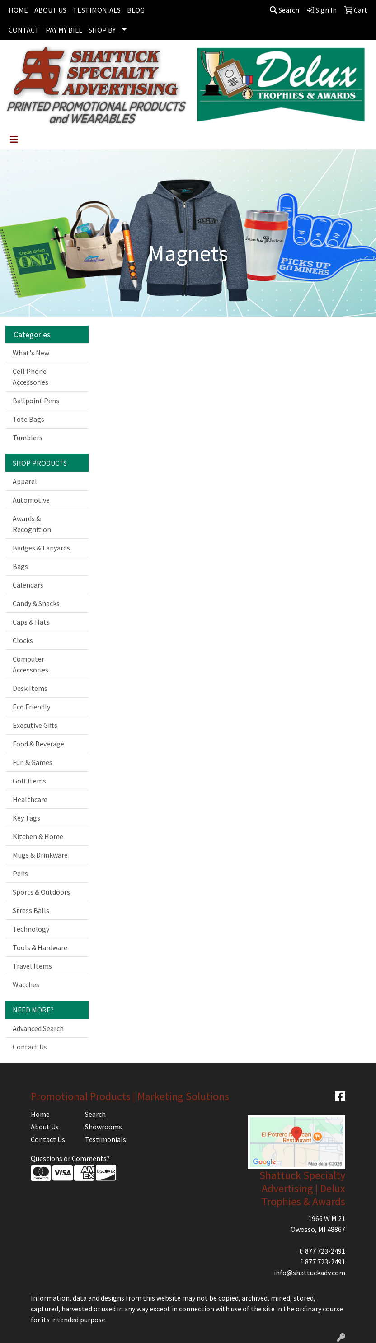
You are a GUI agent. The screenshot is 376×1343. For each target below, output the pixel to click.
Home (40, 1114)
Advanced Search (38, 1028)
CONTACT (24, 29)
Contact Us (30, 1046)
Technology (31, 928)
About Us (45, 1126)
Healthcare (30, 799)
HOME (18, 9)
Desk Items (30, 688)
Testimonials (105, 1139)
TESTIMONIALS (97, 9)
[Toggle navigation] (14, 139)
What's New (31, 352)
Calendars (28, 584)
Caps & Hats (31, 621)
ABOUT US (50, 9)
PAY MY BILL (64, 29)
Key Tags (26, 817)
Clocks (23, 640)
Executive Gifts (35, 725)
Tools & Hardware (40, 947)
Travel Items (32, 965)
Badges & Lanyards (41, 547)
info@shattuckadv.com (309, 1272)
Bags (20, 566)
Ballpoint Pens (36, 400)
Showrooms (103, 1126)
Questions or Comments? (70, 1158)
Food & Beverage (38, 743)
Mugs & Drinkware (40, 854)
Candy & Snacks (36, 603)
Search (284, 9)
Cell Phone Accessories (30, 377)
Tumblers (27, 437)
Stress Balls (31, 910)
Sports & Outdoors (41, 891)
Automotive (31, 499)
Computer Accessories (30, 664)
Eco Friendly (31, 706)
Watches (26, 984)
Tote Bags (28, 419)
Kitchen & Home (38, 836)
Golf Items (29, 780)
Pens (20, 873)
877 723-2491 (325, 1250)
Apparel (25, 481)
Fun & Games (32, 762)
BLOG (136, 9)
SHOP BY (102, 29)
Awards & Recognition (32, 524)
